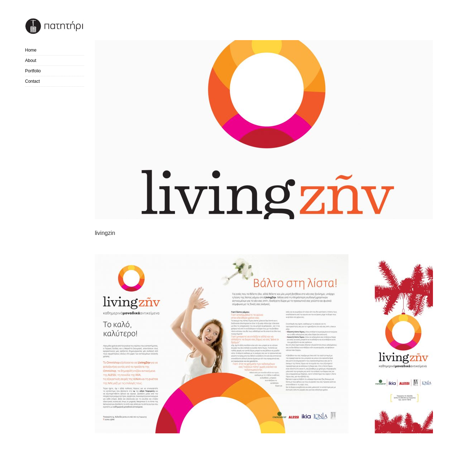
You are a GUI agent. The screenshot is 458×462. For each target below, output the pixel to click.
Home (30, 50)
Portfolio (33, 70)
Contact (32, 81)
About (30, 60)
